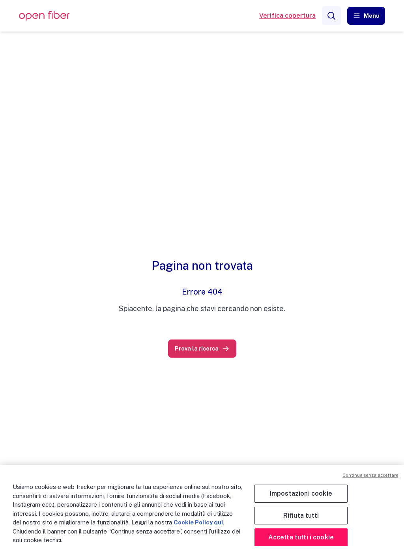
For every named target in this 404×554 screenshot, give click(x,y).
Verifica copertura (287, 15)
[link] (202, 348)
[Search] (331, 15)
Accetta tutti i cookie (301, 537)
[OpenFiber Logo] (44, 16)
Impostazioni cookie (301, 493)
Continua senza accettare (370, 475)
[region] (202, 509)
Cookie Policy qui (198, 522)
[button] (366, 16)
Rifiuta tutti (301, 515)
